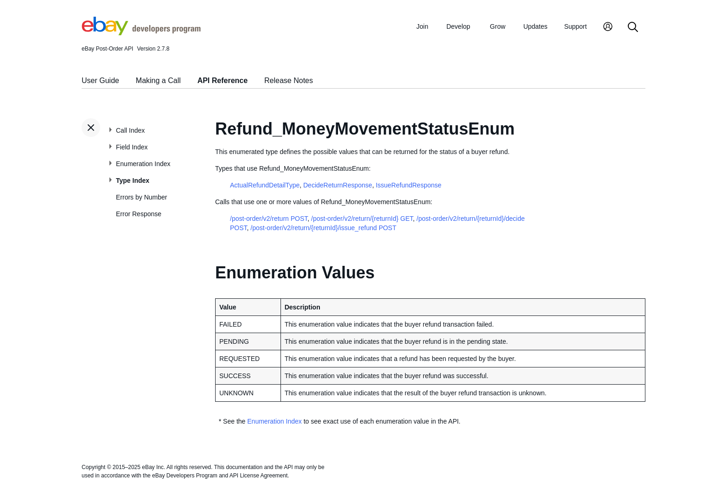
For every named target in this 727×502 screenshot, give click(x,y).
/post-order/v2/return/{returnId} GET (362, 218)
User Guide (100, 80)
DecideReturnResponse (337, 185)
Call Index (130, 130)
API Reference (223, 80)
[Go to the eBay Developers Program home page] (141, 33)
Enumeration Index (143, 163)
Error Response (138, 214)
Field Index (131, 147)
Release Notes (288, 80)
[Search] (633, 27)
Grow (497, 26)
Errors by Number (141, 197)
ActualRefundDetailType (265, 185)
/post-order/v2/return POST (268, 218)
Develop (458, 26)
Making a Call (158, 80)
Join (422, 26)
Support (575, 26)
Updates (535, 26)
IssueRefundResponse (408, 185)
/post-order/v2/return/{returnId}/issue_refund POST (323, 228)
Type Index (132, 180)
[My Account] (608, 27)
